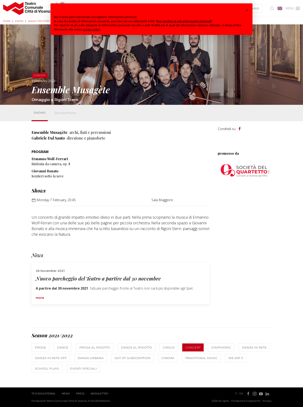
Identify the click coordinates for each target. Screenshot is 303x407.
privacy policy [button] (92, 29)
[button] (247, 10)
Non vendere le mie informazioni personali (183, 21)
